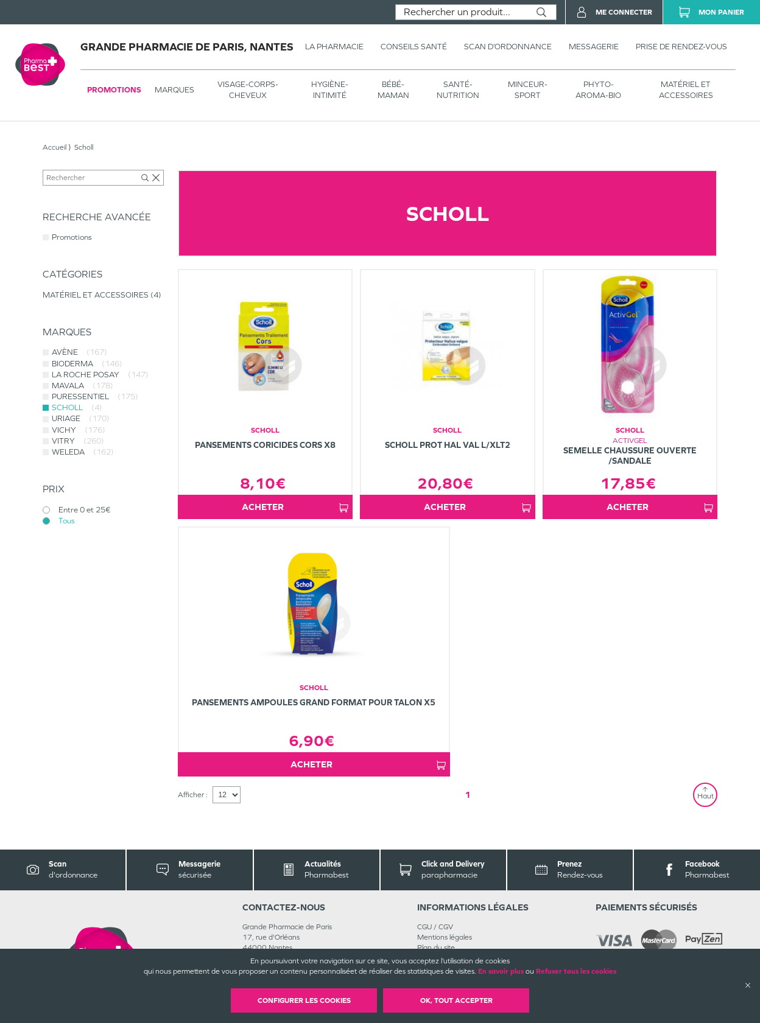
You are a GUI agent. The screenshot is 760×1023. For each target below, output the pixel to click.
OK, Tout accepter (456, 1000)
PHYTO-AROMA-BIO (598, 90)
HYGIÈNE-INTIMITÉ (329, 90)
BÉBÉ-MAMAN (393, 90)
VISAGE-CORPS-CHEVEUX (247, 90)
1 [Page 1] (468, 794)
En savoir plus (501, 971)
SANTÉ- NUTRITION (458, 90)
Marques (174, 89)
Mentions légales (444, 937)
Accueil (54, 147)
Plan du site (436, 947)
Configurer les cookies (304, 1000)
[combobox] (461, 12)
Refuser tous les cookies (576, 971)
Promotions (114, 89)
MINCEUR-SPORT (527, 90)
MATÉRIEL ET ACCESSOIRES (686, 90)
